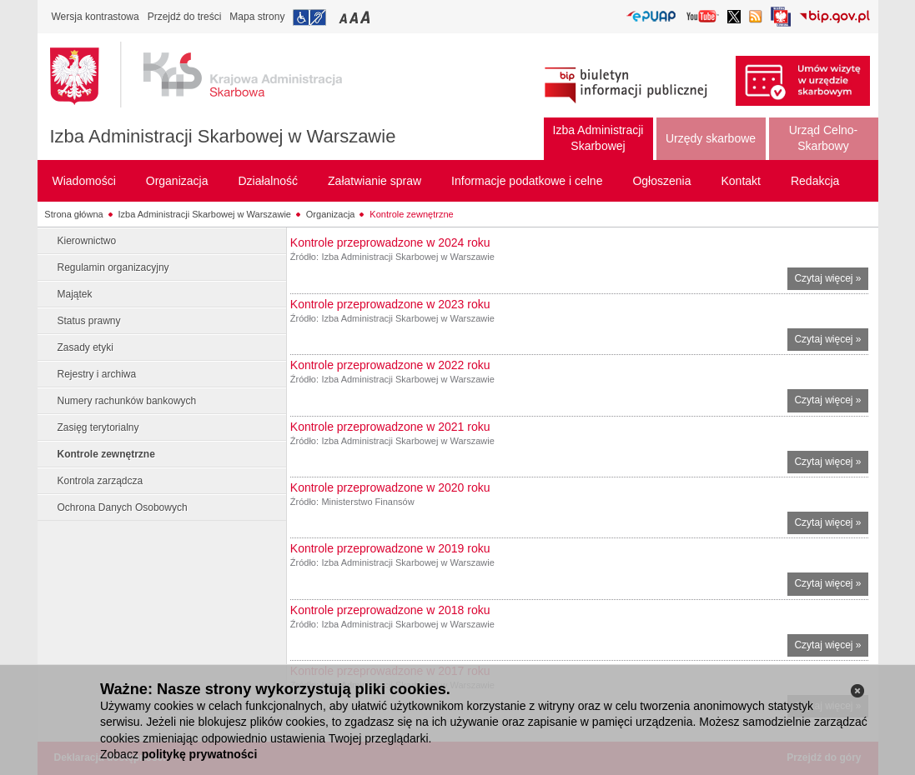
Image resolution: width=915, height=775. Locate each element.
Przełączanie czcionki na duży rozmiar (366, 17)
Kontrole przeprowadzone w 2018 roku (390, 610)
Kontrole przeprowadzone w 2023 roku (390, 304)
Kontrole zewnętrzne (411, 214)
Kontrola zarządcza (100, 481)
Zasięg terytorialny (98, 427)
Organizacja (330, 214)
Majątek (75, 294)
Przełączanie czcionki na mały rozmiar (344, 17)
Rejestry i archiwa (97, 374)
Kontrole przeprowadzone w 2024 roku (390, 242)
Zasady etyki (85, 347)
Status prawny (89, 321)
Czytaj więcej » (830, 280)
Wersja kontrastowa (95, 16)
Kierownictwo (87, 241)
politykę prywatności (199, 754)
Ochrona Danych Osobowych (123, 507)
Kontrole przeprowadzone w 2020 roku (390, 487)
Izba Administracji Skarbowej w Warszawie (223, 136)
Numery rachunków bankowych (127, 401)
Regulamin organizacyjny (113, 267)
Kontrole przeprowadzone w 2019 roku (390, 548)
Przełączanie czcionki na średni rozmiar (355, 17)
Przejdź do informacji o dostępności (309, 17)
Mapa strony (256, 16)
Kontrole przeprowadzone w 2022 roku (390, 365)
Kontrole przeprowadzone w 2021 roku (390, 426)
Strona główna (73, 214)
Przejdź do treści (185, 16)
